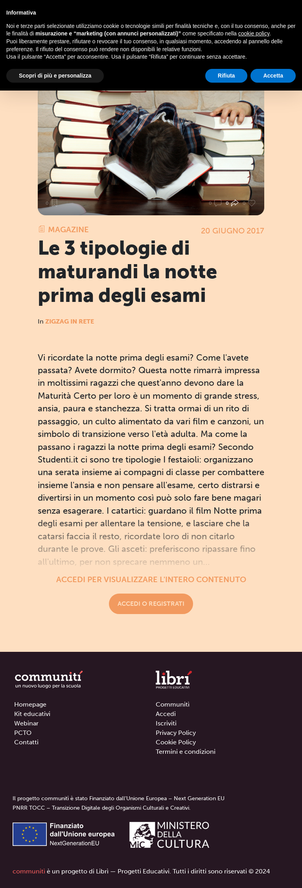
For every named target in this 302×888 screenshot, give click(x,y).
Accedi (166, 714)
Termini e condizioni (185, 751)
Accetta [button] (273, 75)
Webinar (26, 723)
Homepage (30, 704)
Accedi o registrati (151, 603)
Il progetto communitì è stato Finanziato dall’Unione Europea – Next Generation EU (119, 798)
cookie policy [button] (253, 33)
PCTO (22, 732)
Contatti (26, 742)
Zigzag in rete (69, 321)
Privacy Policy (176, 732)
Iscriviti (166, 723)
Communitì (173, 704)
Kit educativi (32, 714)
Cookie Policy (176, 742)
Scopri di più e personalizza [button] (55, 75)
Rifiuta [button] (226, 75)
